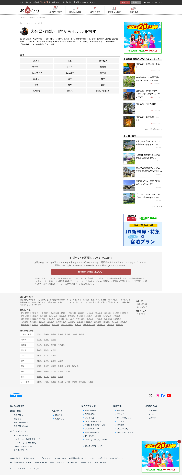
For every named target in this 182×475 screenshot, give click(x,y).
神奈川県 (61, 345)
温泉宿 (36, 61)
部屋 (103, 85)
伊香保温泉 (25, 316)
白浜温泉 (33, 322)
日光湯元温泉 (45, 325)
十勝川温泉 (44, 313)
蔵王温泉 (107, 313)
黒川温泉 (115, 322)
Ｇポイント (141, 314)
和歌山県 (75, 366)
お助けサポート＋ (21, 435)
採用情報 (120, 425)
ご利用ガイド (142, 307)
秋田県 (67, 334)
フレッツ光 (89, 417)
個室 (36, 85)
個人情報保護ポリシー (77, 458)
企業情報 (117, 405)
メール (151, 414)
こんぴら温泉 (61, 322)
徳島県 (39, 377)
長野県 (46, 350)
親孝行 (103, 73)
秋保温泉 (90, 313)
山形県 (74, 334)
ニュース (120, 421)
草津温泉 (125, 313)
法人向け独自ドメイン (94, 446)
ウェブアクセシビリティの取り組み (51, 458)
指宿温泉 (119, 325)
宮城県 (60, 334)
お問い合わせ (15, 458)
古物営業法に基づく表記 (44, 462)
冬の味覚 (36, 91)
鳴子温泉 (81, 313)
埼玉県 (39, 345)
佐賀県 (46, 382)
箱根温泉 (55, 325)
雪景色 (70, 91)
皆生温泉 (89, 322)
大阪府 (53, 366)
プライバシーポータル (98, 458)
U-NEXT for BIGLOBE (23, 446)
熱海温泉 (110, 325)
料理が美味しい (103, 91)
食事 (103, 79)
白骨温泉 (80, 316)
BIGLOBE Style (123, 428)
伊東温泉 (116, 316)
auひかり (17, 418)
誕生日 (36, 79)
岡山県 (53, 371)
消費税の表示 (29, 458)
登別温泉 (35, 313)
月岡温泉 (89, 316)
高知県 (60, 377)
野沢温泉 (71, 316)
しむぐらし (59, 418)
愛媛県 (53, 377)
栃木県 (39, 340)
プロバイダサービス (93, 421)
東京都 (53, 345)
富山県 (39, 356)
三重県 (60, 361)
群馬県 (46, 340)
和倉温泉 (52, 319)
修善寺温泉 (25, 319)
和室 (70, 85)
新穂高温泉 (108, 319)
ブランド (120, 414)
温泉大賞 (58, 415)
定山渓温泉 (25, 313)
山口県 (67, 371)
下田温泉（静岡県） (39, 319)
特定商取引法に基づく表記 (20, 462)
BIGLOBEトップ (101, 462)
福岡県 (39, 382)
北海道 (39, 334)
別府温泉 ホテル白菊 (146, 104)
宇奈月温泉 (80, 319)
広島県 (60, 371)
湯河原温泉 (107, 316)
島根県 (46, 371)
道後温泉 (50, 322)
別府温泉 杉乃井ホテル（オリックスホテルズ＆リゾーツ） (148, 94)
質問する (136, 2)
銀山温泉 (116, 313)
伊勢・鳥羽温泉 (67, 325)
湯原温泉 (97, 322)
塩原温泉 (62, 316)
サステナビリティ (124, 417)
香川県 (46, 377)
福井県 (53, 356)
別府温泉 (106, 322)
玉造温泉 (80, 322)
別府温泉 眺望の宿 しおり (148, 65)
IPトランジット (91, 436)
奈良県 (67, 366)
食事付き (103, 61)
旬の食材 (36, 67)
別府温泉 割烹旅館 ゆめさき (148, 118)
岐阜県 (46, 361)
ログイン (158, 2)
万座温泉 (35, 316)
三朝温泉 (71, 322)
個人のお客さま (17, 405)
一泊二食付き (36, 73)
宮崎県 (74, 382)
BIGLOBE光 (18, 415)
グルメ (70, 67)
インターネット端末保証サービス (27, 439)
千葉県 (46, 345)
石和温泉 (97, 316)
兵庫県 (60, 366)
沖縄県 (90, 382)
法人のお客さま (89, 405)
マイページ (148, 2)
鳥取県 (39, 371)
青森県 (46, 334)
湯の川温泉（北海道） (59, 313)
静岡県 (39, 361)
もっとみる (157, 206)
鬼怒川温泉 (53, 316)
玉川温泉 (35, 325)
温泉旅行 (70, 73)
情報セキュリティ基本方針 (67, 462)
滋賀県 (39, 366)
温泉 (70, 61)
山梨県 (39, 350)
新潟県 (53, 350)
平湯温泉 (98, 319)
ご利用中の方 (151, 405)
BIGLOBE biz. (90, 410)
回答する (125, 2)
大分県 (67, 382)
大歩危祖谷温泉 (89, 325)
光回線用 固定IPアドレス (95, 425)
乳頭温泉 (72, 313)
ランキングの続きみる (152, 129)
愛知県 (53, 361)
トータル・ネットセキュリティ (26, 442)
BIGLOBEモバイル (21, 422)
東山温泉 (98, 313)
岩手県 (53, 334)
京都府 (46, 366)
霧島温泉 (123, 322)
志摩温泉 (78, 325)
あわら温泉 (70, 319)
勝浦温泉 (42, 322)
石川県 (46, 356)
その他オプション (21, 450)
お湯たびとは (142, 304)
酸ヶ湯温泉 (25, 325)
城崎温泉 (118, 319)
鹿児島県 (82, 382)
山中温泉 (60, 319)
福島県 (81, 334)
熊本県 (60, 382)
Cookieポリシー (116, 458)
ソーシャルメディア (125, 432)
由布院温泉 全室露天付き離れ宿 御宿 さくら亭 (148, 79)
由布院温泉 (101, 325)
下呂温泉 (90, 319)
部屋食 (103, 67)
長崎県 (53, 382)
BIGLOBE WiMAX (21, 426)
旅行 (70, 79)
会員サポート (154, 417)
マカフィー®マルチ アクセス (96, 441)
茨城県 (53, 340)
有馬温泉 (24, 322)
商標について (86, 462)
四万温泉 (43, 316)
